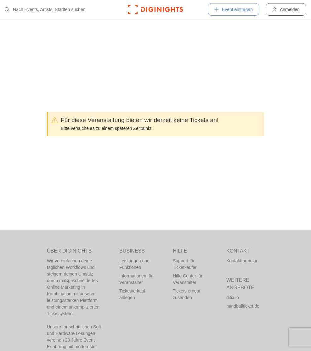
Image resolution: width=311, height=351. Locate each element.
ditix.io (232, 297)
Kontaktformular (241, 260)
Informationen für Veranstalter (136, 279)
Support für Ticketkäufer (185, 264)
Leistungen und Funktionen (134, 264)
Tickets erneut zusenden (186, 294)
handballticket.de (242, 306)
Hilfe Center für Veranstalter (187, 279)
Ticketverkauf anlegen (132, 294)
